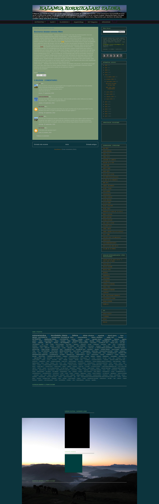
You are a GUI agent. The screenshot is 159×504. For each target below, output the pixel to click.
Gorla (88, 354)
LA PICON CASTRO (95, 366)
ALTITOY (74, 342)
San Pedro (68, 344)
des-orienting (117, 375)
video (109, 344)
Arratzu (82, 352)
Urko (41, 347)
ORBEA (80, 369)
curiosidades (114, 356)
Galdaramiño (107, 339)
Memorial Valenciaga (105, 368)
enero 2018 (109, 99)
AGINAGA (34, 346)
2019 (106, 72)
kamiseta (39, 378)
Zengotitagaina (86, 351)
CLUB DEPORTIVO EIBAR (109, 298)
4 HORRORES (121, 344)
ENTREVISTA (88, 361)
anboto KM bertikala (122, 373)
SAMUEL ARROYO (107, 228)
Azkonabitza (93, 342)
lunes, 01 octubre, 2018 (45, 132)
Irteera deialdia (115, 349)
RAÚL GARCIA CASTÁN (108, 223)
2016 (106, 104)
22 (89, 358)
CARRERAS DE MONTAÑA (109, 284)
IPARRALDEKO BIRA (97, 364)
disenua (123, 375)
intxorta (56, 342)
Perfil (47, 344)
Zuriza (34, 342)
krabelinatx (54, 378)
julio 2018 (109, 91)
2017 (106, 101)
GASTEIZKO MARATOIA (102, 363)
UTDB (62, 373)
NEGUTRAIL (42, 356)
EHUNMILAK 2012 (69, 349)
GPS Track (115, 341)
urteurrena (87, 380)
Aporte (71, 352)
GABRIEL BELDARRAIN (108, 185)
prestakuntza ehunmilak (93, 378)
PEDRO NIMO (122, 369)
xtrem (39, 352)
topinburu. (40, 380)
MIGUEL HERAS (106, 208)
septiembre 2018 (111, 81)
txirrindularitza (62, 380)
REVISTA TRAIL (107, 269)
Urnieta (71, 373)
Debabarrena (42, 361)
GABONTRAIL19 (80, 354)
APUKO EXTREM (83, 342)
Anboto (98, 341)
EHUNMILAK (106, 304)
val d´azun (49, 358)
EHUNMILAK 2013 (103, 342)
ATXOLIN (99, 358)
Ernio (61, 363)
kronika (121, 337)
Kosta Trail (81, 366)
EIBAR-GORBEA (72, 361)
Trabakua (65, 356)
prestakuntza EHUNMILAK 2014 (62, 337)
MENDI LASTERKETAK (65, 351)
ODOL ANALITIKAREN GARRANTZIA (111, 295)
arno (45, 375)
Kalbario (69, 366)
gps (75, 376)
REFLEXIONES (40, 371)
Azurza (48, 359)
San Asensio (106, 346)
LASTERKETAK (106, 281)
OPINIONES (74, 369)
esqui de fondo (37, 358)
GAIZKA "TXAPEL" (107, 188)
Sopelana (75, 371)
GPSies (105, 319)
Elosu (42, 363)
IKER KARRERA (106, 191)
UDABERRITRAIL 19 (120, 371)
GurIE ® (52, 22)
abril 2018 (109, 94)
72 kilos (93, 358)
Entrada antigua (91, 144)
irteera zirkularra (96, 337)
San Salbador (55, 371)
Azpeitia (43, 359)
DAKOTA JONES (106, 168)
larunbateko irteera (59, 335)
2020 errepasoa (83, 358)
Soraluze (80, 371)
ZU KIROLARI (106, 373)
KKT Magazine (93, 22)
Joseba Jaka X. (40, 366)
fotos (121, 335)
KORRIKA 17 (109, 354)
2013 (106, 111)
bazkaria (40, 342)
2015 (106, 106)
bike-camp (48, 342)
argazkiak (101, 335)
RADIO (33, 371)
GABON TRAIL (60, 346)
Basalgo (65, 359)
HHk (124, 363)
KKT (38, 351)
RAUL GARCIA (77, 351)
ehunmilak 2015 (123, 356)
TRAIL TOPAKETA (88, 371)
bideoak (93, 356)
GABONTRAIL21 (91, 363)
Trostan (112, 371)
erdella (116, 351)
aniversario (36, 375)
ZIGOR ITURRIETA (96, 373)
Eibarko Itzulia (114, 342)
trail (44, 358)
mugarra (79, 378)
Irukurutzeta (91, 346)
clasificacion (106, 356)
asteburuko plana (55, 347)
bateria (49, 375)
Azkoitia (52, 346)
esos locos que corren (52, 376)
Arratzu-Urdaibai (35, 359)
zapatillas (94, 380)
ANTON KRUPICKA (107, 151)
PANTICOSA (114, 369)
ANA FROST (106, 148)
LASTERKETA (35, 344)
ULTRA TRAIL (121, 346)
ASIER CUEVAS (45, 349)
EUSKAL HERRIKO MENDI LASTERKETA (102, 361)
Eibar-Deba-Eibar (117, 361)
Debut (48, 361)
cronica (73, 339)
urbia (74, 380)
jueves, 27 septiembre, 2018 (46, 93)
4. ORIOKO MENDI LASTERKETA (103, 347)
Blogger (85, 476)
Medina (97, 368)
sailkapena (122, 351)
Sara (70, 371)
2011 (106, 116)
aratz (82, 356)
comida (64, 347)
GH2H (110, 363)
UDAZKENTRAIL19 (74, 356)
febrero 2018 (110, 96)
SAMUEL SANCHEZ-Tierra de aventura (113, 231)
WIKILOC (105, 322)
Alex (114, 358)
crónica (111, 375)
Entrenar (52, 363)
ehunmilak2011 (48, 341)
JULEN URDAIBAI (107, 200)
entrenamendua (39, 335)
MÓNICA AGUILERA (107, 214)
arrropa (87, 356)
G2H (65, 363)
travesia (34, 352)
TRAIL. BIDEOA (97, 371)
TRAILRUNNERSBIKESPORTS (109, 243)
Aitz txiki (104, 358)
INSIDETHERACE (107, 194)
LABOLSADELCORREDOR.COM (109, 366)
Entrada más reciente (41, 144)
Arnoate (77, 352)
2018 (106, 74)
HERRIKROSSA (106, 275)
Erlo (57, 363)
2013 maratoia (59, 358)
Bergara (71, 359)
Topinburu (76, 344)
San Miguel (48, 371)
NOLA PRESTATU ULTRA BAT (63, 369)
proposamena (103, 378)
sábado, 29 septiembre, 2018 (46, 103)
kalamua (116, 339)
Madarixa (122, 354)
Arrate (123, 358)
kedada (80, 339)
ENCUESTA (80, 361)
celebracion (105, 375)
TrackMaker (106, 316)
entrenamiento (82, 337)
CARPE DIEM (106, 165)
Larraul (44, 368)
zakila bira (90, 347)
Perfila (52, 344)
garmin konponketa (68, 376)
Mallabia (78, 368)
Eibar (69, 341)
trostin (56, 380)
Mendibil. (34, 356)
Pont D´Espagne (60, 344)
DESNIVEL (105, 272)
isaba (75, 347)
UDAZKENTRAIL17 (36, 373)
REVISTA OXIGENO (107, 266)
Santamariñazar (63, 371)
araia (41, 375)
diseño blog (94, 351)
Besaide (76, 359)
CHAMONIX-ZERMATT (97, 359)
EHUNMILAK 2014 (80, 349)
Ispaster (105, 364)
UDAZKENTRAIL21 (47, 373)
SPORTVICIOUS (106, 240)
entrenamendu (42, 376)
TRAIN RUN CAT (107, 264)
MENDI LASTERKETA (39, 337)
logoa (85, 341)
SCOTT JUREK (106, 234)
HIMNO (34, 364)
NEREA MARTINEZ (107, 217)
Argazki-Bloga (78, 22)
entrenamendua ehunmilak (105, 351)
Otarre (108, 369)
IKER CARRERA (63, 364)
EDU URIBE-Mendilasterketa (110, 177)
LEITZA (39, 368)
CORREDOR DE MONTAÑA (109, 289)
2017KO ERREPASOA (73, 358)
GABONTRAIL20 (81, 363)
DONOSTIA (34, 361)
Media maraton (91, 368)
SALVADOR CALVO (107, 225)
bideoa (75, 335)
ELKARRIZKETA (54, 354)
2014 (106, 109)
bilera (67, 375)
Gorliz (120, 363)
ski (85, 347)
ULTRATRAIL (56, 373)
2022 (106, 65)
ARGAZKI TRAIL (54, 352)
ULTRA (113, 346)
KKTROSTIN (36, 339)
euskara (60, 376)
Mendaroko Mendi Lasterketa (118, 368)
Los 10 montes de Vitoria (53, 368)
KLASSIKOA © (64, 22)
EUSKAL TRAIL (106, 287)
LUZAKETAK (106, 292)
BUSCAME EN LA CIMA (108, 162)
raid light (110, 378)
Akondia (92, 341)
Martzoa (84, 368)
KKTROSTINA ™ (40, 22)
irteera (56, 341)
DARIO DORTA (106, 171)
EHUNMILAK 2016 (112, 352)
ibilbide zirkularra (88, 335)
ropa (114, 378)
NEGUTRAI (34, 369)
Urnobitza (77, 373)
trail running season (48, 380)
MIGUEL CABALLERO (108, 205)
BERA (60, 359)
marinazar (103, 344)
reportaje (81, 347)
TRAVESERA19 (105, 371)
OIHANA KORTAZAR (107, 220)
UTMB (66, 373)
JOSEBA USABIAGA (107, 197)
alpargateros (113, 373)
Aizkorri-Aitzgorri (44, 346)
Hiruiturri (39, 364)
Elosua (47, 363)
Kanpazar (98, 346)
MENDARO (72, 368)
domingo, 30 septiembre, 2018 (47, 112)
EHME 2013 (64, 361)
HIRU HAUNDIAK (81, 346)
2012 (106, 113)
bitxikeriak (73, 375)
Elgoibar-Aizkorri (35, 363)
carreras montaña (97, 375)
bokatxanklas (88, 375)
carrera (87, 339)
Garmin (115, 363)
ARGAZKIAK (106, 22)
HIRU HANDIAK (70, 346)
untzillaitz (69, 380)
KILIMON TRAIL (49, 366)
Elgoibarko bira (70, 354)
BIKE (61, 349)
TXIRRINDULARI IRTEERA (54, 356)
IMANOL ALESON (73, 364)
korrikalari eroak (46, 378)
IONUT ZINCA (87, 364)
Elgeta (123, 361)
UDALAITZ (83, 344)
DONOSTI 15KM (97, 352)
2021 (106, 67)
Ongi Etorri (86, 369)
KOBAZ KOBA (57, 366)
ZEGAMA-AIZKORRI (107, 301)
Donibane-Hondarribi (55, 361)
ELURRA (62, 354)
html (78, 376)
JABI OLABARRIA (119, 364)
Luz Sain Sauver (64, 368)
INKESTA (80, 364)
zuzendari (45, 352)
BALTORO (54, 359)
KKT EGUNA (54, 351)
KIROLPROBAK (106, 278)
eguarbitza (34, 376)
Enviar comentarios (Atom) (69, 149)
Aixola (109, 358)
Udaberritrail (35, 347)
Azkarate (88, 352)
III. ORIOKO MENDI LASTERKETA (50, 364)
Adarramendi (55, 349)
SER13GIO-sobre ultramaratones (112, 237)
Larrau (116, 354)
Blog (81, 359)
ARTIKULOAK (35, 349)
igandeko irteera (96, 339)
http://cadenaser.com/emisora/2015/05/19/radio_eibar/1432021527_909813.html (98, 376)
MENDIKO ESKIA (77, 341)
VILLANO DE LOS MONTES (109, 248)
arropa (89, 344)
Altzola (66, 352)
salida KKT (110, 337)
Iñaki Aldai (111, 364)
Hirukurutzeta (95, 354)
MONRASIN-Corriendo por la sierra (112, 211)
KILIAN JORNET (107, 202)
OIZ (42, 344)
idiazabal (70, 347)
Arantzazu (118, 358)
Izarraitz (102, 354)
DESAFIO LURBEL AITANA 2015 (117, 359)
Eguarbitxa (90, 349)
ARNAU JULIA (106, 154)
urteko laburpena (80, 380)
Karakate (122, 341)
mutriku (84, 378)
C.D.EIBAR (87, 359)
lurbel (59, 378)
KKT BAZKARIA (45, 351)
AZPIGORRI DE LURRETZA (109, 159)
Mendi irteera (112, 335)
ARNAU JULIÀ (106, 157)
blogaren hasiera (80, 375)
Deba (104, 352)
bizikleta (99, 356)
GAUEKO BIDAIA (105, 349)
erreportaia (96, 344)
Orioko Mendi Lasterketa (95, 369)
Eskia (40, 341)
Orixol (104, 369)
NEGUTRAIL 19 (42, 369)
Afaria (61, 352)
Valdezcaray (83, 373)
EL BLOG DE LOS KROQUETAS (110, 179)
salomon (119, 378)
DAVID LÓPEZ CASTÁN (108, 174)
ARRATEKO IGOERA (119, 347)
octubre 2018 (110, 79)
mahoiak (64, 378)
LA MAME (87, 366)
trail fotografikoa (65, 342)
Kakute (64, 366)
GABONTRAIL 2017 (72, 363)
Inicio (67, 144)
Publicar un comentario (43, 136)
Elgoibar (97, 349)
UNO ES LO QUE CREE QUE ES (110, 245)
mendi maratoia (71, 378)
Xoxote (89, 373)
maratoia (63, 341)
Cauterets (106, 359)
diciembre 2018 (110, 76)
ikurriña (119, 376)
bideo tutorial (55, 375)
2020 (106, 70)
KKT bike (122, 342)
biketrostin (62, 375)
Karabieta (75, 366)
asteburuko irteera (50, 339)
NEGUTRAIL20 (51, 369)
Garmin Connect (107, 313)
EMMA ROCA (106, 182)
